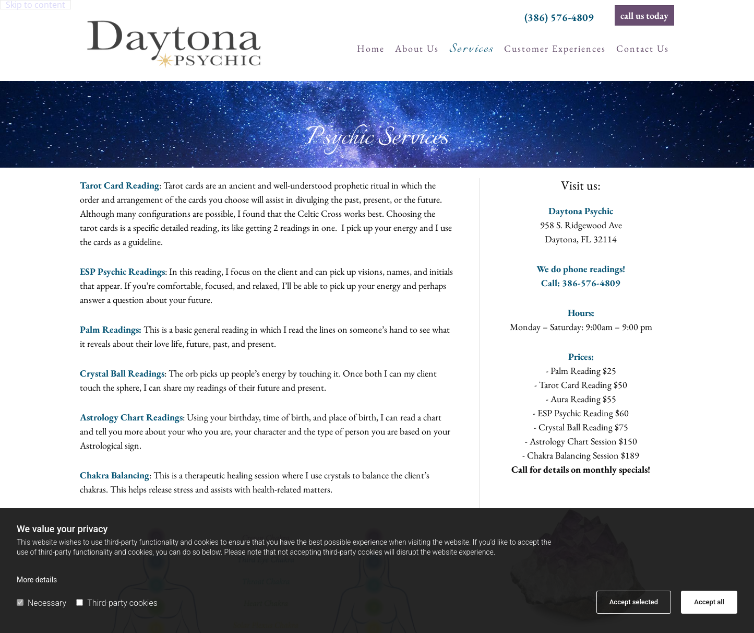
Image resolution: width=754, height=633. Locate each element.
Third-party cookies (116, 603)
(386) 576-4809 (559, 17)
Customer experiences (555, 48)
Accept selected (633, 602)
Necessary (41, 603)
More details (37, 580)
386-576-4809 (591, 283)
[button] (644, 15)
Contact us (642, 48)
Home (371, 48)
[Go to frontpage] (174, 39)
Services (471, 49)
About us (417, 48)
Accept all (709, 602)
